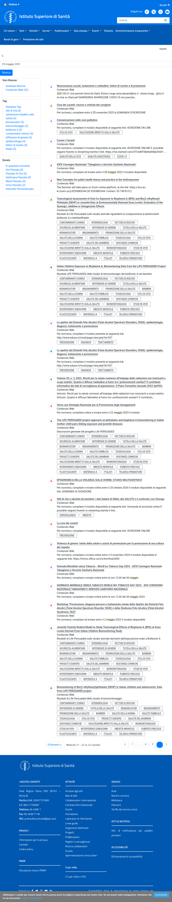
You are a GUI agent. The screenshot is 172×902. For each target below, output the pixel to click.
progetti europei (70, 243)
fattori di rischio (16, 145)
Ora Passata (14, 169)
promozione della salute (120, 232)
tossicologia (123, 237)
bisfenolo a (14, 129)
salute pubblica (99, 237)
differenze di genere (19, 137)
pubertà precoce (130, 253)
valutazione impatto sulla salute (99, 132)
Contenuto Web (17, 89)
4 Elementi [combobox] (56, 745)
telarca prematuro (130, 258)
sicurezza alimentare (72, 227)
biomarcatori (15, 122)
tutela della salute (135, 227)
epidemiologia (16, 141)
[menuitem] (10, 30)
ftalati (11, 148)
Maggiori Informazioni (31, 898)
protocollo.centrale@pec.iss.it (40, 819)
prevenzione (67, 342)
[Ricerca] (139, 20)
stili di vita (13, 110)
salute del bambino (97, 243)
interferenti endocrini (73, 253)
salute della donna (71, 237)
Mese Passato (16, 181)
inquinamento (90, 232)
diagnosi (86, 342)
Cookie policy (26, 849)
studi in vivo (140, 248)
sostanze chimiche (127, 243)
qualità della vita (70, 156)
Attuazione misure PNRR (32, 870)
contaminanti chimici (19, 133)
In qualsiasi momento (18, 165)
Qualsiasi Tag (13, 106)
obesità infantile (103, 253)
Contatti (23, 844)
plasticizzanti (68, 258)
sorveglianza (68, 515)
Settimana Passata (18, 177)
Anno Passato (15, 185)
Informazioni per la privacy (33, 840)
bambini (146, 288)
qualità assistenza (99, 156)
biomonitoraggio (17, 125)
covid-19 (122, 156)
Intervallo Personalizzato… (20, 188)
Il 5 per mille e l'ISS (75, 877)
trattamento (106, 342)
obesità (86, 515)
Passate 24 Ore (16, 173)
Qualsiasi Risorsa (15, 86)
